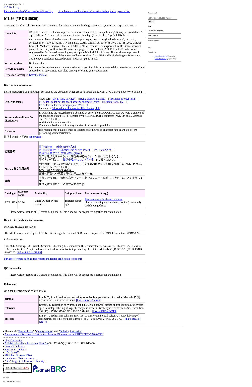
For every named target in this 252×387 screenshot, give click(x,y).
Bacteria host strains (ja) (161, 59)
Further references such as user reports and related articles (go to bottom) (43, 258)
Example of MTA (114, 101)
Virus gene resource (15, 349)
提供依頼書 (46, 146)
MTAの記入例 (103, 149)
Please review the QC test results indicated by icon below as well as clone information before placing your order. (67, 11)
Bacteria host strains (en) (161, 56)
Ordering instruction (70, 331)
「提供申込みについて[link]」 (78, 159)
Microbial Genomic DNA (18, 355)
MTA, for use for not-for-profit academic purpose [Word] (71, 101)
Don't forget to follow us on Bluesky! (26, 361)
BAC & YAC (12, 352)
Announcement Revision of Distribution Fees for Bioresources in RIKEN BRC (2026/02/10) (53, 334)
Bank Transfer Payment (92, 98)
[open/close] (35, 136)
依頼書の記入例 (66, 146)
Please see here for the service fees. (103, 199)
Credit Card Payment (64, 98)
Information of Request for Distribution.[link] (76, 108)
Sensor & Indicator (15, 346)
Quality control (44, 331)
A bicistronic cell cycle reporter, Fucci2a (26, 343)
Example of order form (122, 98)
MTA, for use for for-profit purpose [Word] (63, 105)
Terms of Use (25, 331)
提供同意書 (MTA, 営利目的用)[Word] (62, 153)
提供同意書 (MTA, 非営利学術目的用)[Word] (66, 149)
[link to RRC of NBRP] (29, 252)
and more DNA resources (20, 358)
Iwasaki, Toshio (37, 74)
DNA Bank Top (11, 7)
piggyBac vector (13, 340)
